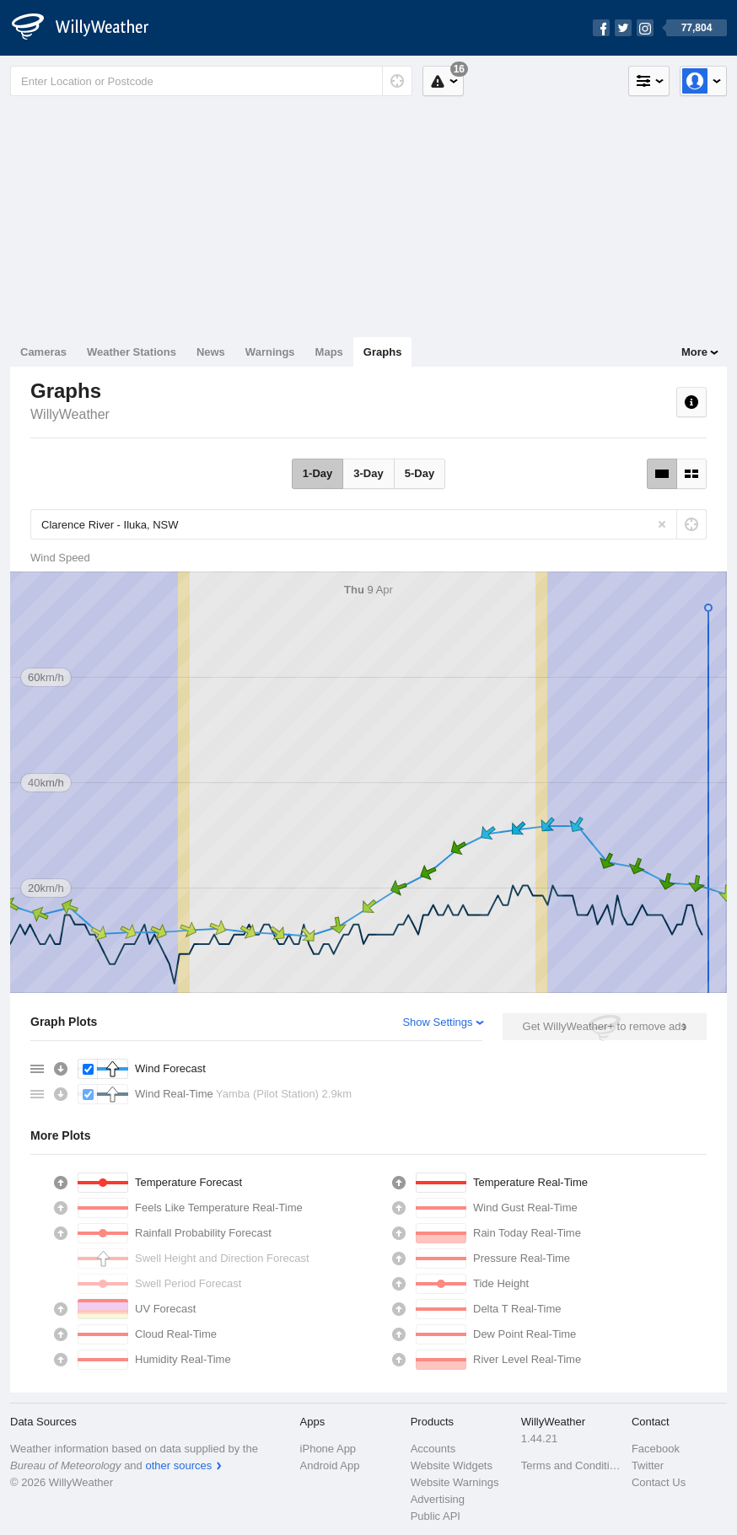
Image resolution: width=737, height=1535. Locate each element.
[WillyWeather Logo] (89, 28)
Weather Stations (131, 352)
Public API (435, 1516)
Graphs (382, 352)
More (694, 352)
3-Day (368, 473)
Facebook (656, 1448)
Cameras (43, 352)
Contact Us (659, 1482)
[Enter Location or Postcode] (211, 81)
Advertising (438, 1499)
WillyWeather (70, 414)
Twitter (648, 1465)
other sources (178, 1465)
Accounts (433, 1448)
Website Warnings (455, 1482)
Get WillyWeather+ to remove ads (604, 1026)
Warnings (270, 352)
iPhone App (328, 1448)
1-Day (317, 473)
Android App (330, 1465)
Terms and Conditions (571, 1465)
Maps (329, 352)
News (210, 352)
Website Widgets (451, 1465)
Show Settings (437, 1022)
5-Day (419, 473)
